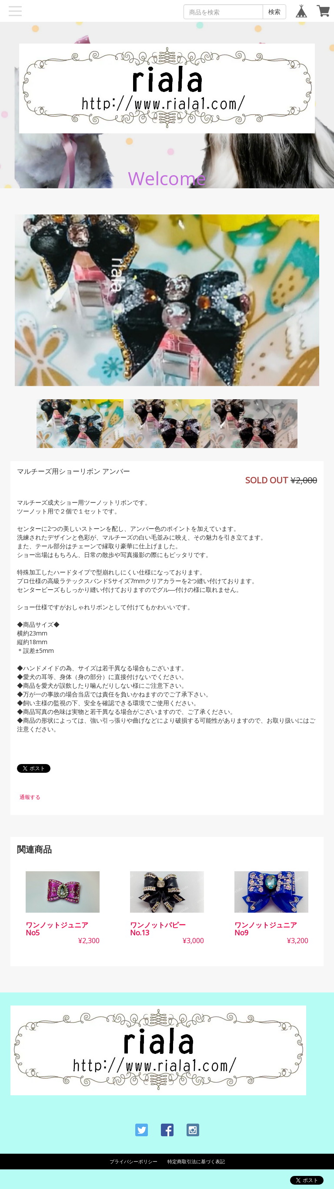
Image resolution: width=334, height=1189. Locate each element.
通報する (30, 797)
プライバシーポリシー (133, 1161)
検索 (274, 11)
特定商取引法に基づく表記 (196, 1161)
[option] (167, 300)
